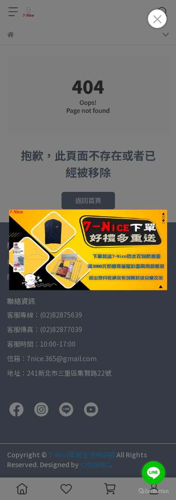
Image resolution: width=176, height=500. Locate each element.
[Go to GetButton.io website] (153, 490)
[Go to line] (153, 473)
